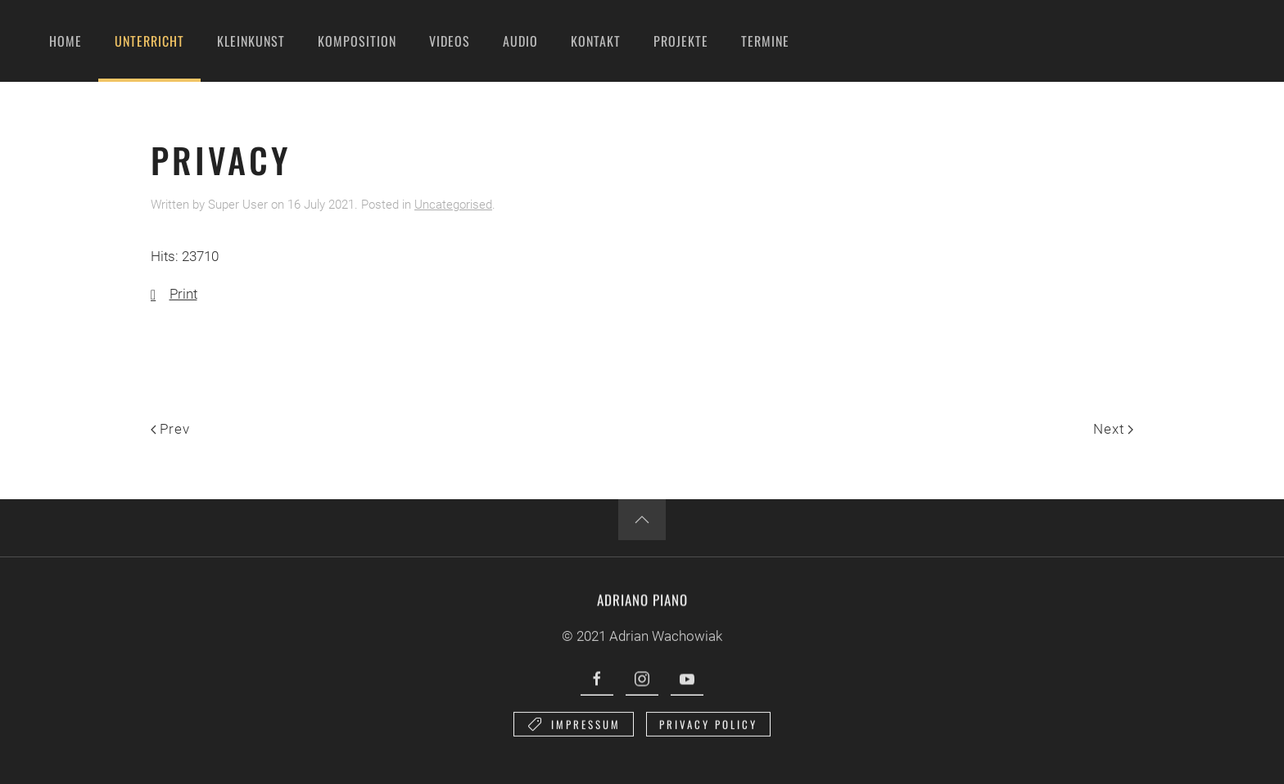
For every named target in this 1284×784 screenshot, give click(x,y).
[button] (642, 519)
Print (174, 294)
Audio (520, 41)
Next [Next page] (1113, 429)
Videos (449, 41)
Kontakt (596, 41)
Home (65, 41)
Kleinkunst (251, 41)
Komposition (357, 41)
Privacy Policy (708, 728)
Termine (765, 41)
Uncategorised (453, 204)
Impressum (574, 728)
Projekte (680, 41)
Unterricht (149, 41)
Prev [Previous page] (170, 429)
